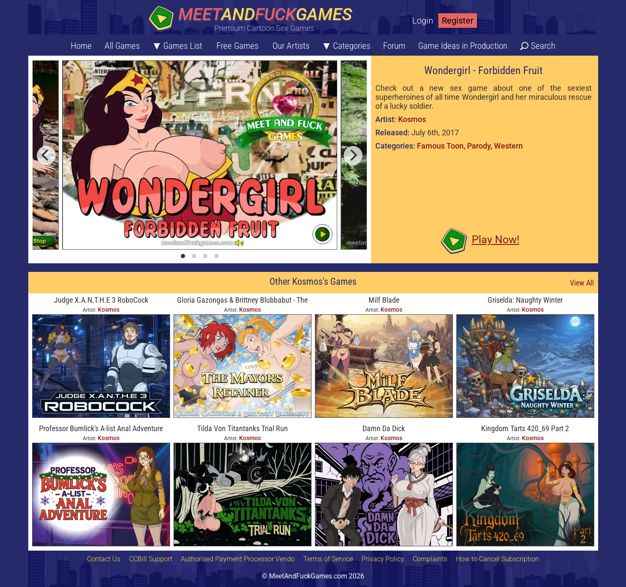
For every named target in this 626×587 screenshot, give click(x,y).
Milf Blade (383, 299)
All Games (122, 46)
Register (457, 20)
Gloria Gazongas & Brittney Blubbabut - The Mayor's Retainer (242, 300)
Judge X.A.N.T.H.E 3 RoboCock (101, 299)
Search (543, 46)
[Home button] (253, 19)
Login (422, 20)
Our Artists (291, 46)
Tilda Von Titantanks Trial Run (242, 428)
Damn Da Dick (383, 428)
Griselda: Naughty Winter (525, 299)
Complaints (430, 559)
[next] (353, 155)
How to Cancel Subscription (497, 559)
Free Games (237, 46)
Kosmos (412, 119)
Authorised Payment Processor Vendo (238, 559)
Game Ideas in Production (462, 46)
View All (582, 282)
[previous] (46, 155)
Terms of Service (328, 559)
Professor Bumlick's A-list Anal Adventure (101, 428)
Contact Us (103, 559)
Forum (394, 46)
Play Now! (495, 239)
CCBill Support (150, 559)
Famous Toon (440, 145)
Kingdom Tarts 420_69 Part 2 (525, 428)
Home (81, 46)
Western (508, 145)
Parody (479, 145)
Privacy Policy (383, 559)
